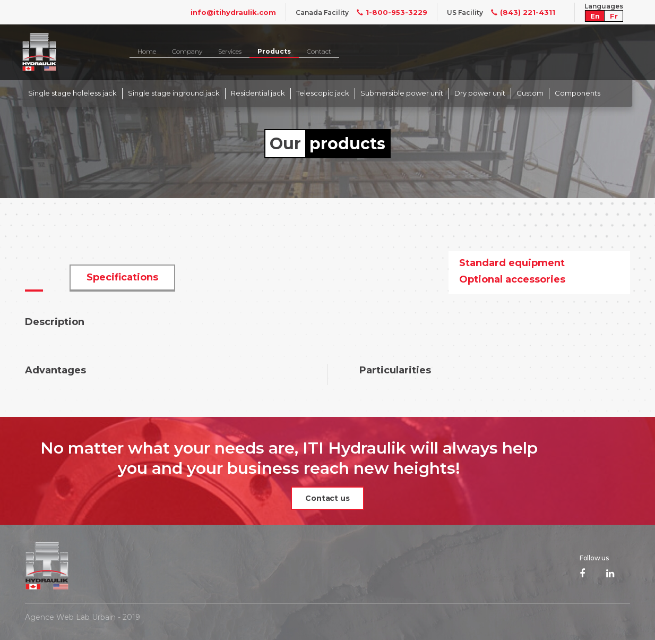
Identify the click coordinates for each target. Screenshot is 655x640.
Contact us (327, 498)
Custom (530, 93)
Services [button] (230, 51)
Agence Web (49, 617)
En (595, 16)
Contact (319, 51)
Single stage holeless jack (72, 93)
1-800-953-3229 (388, 12)
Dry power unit (479, 93)
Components (577, 93)
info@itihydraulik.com (233, 12)
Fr (614, 16)
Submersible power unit (401, 93)
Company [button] (187, 51)
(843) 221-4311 (519, 12)
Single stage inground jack (174, 93)
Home (146, 51)
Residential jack (258, 93)
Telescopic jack (322, 93)
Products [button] (274, 51)
